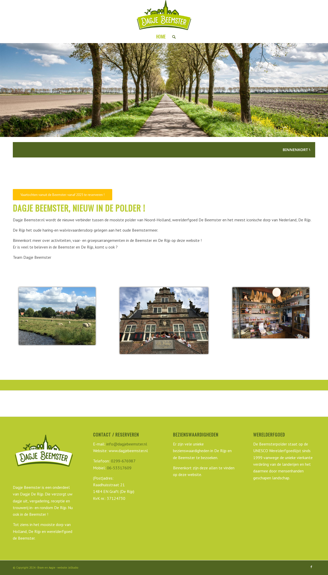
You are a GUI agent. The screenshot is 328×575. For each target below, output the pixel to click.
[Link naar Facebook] (311, 567)
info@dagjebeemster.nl (126, 444)
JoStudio (73, 567)
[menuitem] (161, 36)
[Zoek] (172, 36)
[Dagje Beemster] (164, 15)
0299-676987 (123, 460)
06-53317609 (119, 467)
